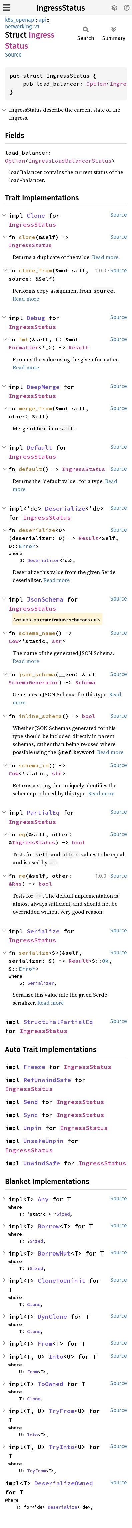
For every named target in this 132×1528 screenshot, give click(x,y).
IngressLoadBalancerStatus (70, 160)
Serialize (43, 931)
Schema (85, 682)
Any (43, 1199)
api (43, 20)
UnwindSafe (41, 1163)
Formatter (24, 347)
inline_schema (40, 716)
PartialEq (43, 812)
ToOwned (50, 1384)
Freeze (34, 1067)
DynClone (52, 1316)
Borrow (49, 1226)
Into (56, 1356)
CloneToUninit (61, 1280)
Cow (14, 641)
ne (22, 875)
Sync (30, 1115)
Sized (63, 1214)
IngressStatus (60, 8)
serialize (34, 952)
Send (30, 1102)
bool (88, 716)
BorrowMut (54, 1253)
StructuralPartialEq (58, 1022)
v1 (36, 26)
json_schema (37, 674)
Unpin (32, 1128)
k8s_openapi (20, 20)
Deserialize (65, 508)
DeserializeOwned (63, 1483)
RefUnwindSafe (47, 1080)
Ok (105, 960)
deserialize (37, 530)
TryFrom (61, 1411)
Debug (36, 318)
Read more (105, 257)
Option (96, 83)
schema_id (34, 765)
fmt (24, 339)
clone (27, 237)
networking (18, 26)
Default (39, 447)
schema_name (37, 633)
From (45, 1343)
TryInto (61, 1447)
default (30, 469)
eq (22, 834)
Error (27, 546)
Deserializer (43, 560)
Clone (36, 215)
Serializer (40, 983)
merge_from (35, 408)
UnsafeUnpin (43, 1141)
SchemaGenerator (34, 682)
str (57, 641)
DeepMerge (43, 387)
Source (13, 54)
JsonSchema (45, 599)
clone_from (35, 270)
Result (79, 347)
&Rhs (15, 883)
